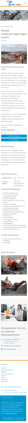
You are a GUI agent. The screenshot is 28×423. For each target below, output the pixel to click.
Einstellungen (19, 418)
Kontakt (3, 377)
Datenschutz (4, 381)
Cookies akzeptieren (8, 418)
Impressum (4, 379)
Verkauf (3, 368)
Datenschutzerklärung (11, 413)
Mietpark (3, 372)
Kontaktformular (10, 349)
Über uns (3, 375)
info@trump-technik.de (12, 346)
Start (2, 26)
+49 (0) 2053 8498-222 (12, 339)
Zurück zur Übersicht (14, 136)
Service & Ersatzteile (7, 374)
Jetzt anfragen (14, 140)
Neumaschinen (9, 26)
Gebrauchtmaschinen (7, 370)
